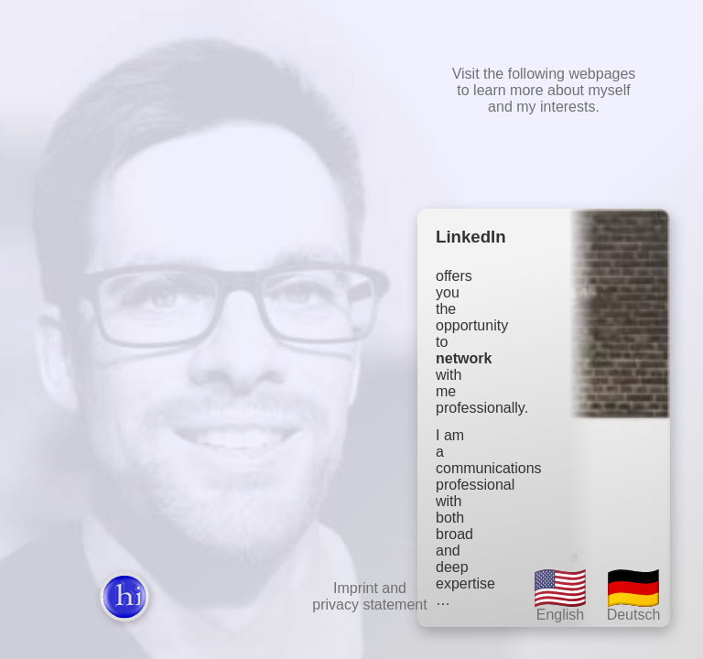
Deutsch (633, 593)
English (560, 593)
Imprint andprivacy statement (369, 596)
